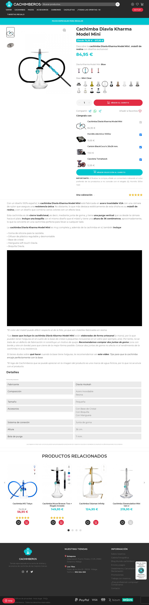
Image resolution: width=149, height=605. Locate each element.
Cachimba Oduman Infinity (91, 504)
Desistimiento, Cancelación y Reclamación (124, 570)
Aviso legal (37, 599)
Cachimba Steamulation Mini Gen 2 (126, 505)
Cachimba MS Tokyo (22, 504)
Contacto (115, 588)
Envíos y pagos (118, 565)
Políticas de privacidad (23, 599)
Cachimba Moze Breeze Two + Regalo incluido (57, 505)
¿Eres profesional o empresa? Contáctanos (124, 583)
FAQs (45, 599)
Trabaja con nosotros (120, 578)
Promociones (117, 575)
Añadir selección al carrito (109, 171)
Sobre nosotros (118, 554)
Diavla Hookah (83, 384)
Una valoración (85, 195)
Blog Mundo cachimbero (122, 561)
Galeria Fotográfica (120, 558)
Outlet (137, 10)
